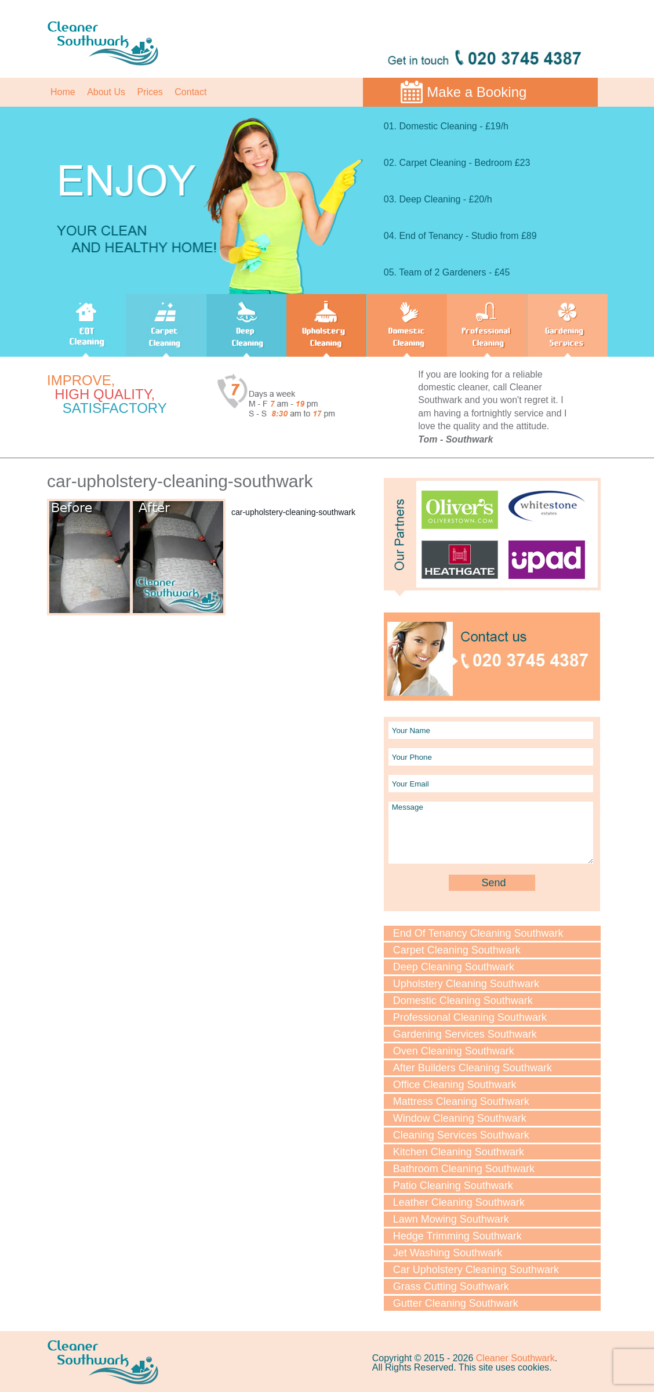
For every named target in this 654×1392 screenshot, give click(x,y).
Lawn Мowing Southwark (451, 1219)
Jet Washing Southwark (447, 1253)
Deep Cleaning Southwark (453, 967)
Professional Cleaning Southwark (470, 1017)
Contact (190, 92)
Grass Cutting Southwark (451, 1286)
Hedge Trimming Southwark (457, 1236)
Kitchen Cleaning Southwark (458, 1152)
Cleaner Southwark (515, 1358)
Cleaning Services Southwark (461, 1135)
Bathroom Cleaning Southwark (464, 1168)
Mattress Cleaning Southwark (461, 1101)
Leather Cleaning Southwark (459, 1202)
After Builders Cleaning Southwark (472, 1068)
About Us (106, 92)
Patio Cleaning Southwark (453, 1185)
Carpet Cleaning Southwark (457, 950)
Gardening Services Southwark (465, 1034)
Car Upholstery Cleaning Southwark (476, 1269)
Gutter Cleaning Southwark (455, 1303)
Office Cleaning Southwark (455, 1084)
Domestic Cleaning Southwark (463, 1000)
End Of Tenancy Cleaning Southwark (478, 933)
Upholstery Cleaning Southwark (466, 983)
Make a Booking (476, 92)
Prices (149, 92)
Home (62, 92)
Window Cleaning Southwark (459, 1118)
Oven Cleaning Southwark (453, 1051)
